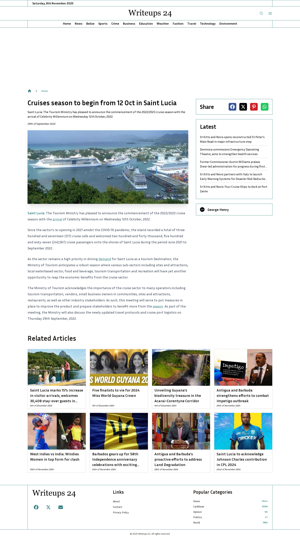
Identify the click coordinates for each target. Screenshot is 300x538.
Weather (163, 23)
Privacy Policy (121, 512)
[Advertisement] (150, 56)
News (78, 23)
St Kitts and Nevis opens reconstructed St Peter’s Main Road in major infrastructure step (232, 139)
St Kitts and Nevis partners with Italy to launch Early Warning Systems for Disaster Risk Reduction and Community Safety (233, 176)
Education (146, 23)
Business (129, 23)
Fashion (178, 23)
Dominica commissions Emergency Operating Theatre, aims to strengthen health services (229, 151)
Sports (103, 23)
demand (105, 259)
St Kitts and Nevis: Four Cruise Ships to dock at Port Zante (233, 189)
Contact (117, 506)
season (158, 306)
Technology (208, 23)
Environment (228, 23)
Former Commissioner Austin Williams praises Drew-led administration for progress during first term (232, 164)
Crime (115, 23)
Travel (191, 23)
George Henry (218, 209)
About (116, 501)
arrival (57, 219)
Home (67, 23)
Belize (90, 23)
